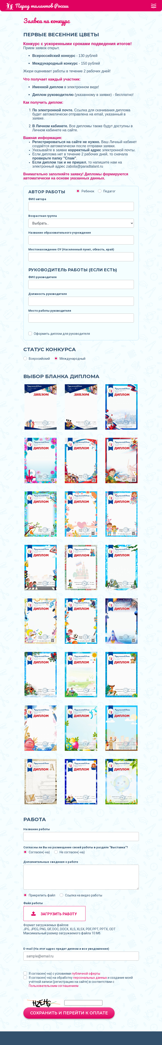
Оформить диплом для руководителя (62, 333)
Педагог (109, 191)
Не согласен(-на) (72, 852)
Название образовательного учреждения (59, 232)
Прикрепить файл (42, 895)
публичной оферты (86, 973)
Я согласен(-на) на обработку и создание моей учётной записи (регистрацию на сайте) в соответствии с (81, 982)
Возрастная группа (42, 216)
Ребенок (88, 191)
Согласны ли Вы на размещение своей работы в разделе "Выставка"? (75, 847)
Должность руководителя (47, 294)
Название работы (36, 829)
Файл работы (33, 903)
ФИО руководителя (42, 277)
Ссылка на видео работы (83, 895)
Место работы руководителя (49, 310)
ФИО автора (37, 199)
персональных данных (90, 977)
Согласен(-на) (39, 852)
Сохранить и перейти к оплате (69, 1013)
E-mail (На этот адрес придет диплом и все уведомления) (66, 948)
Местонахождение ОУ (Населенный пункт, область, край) (71, 249)
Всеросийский (39, 358)
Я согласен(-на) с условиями (64, 973)
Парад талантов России (36, 5)
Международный (72, 358)
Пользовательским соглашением (53, 986)
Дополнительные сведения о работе (50, 862)
